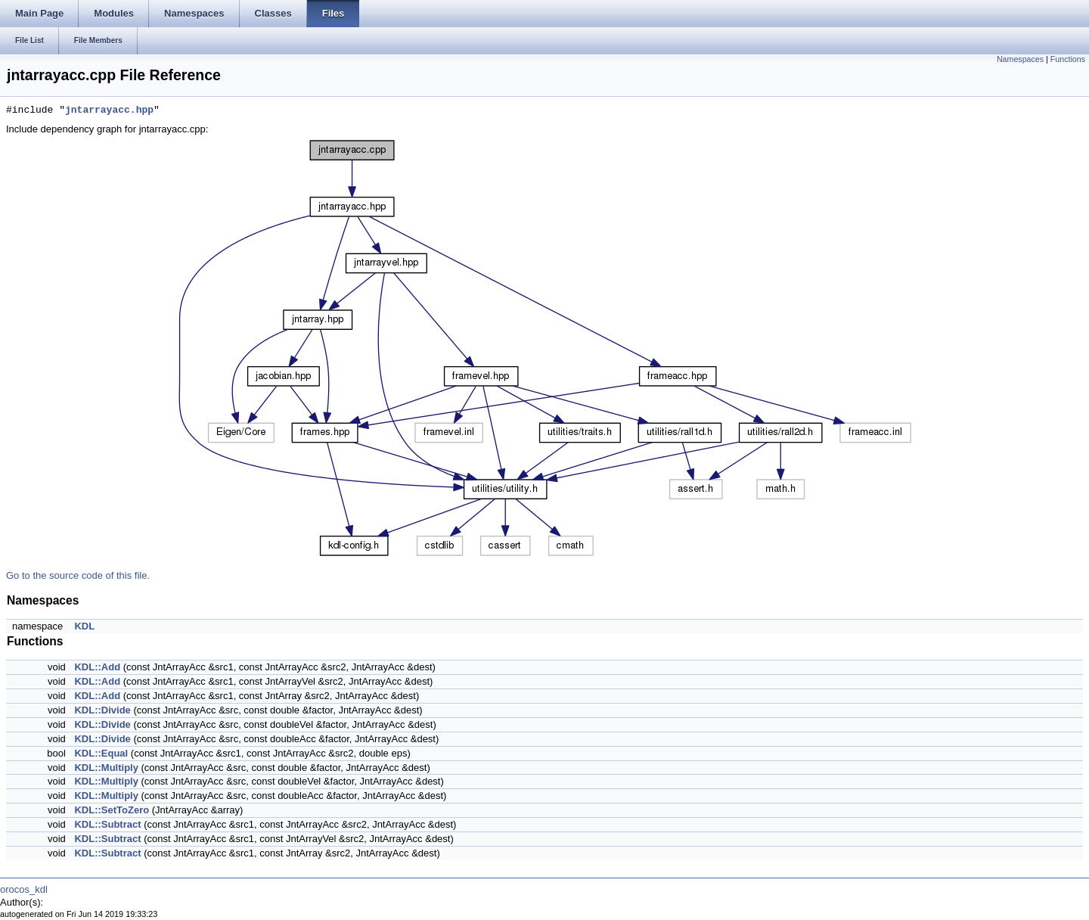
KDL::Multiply (106, 767)
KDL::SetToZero (111, 810)
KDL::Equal (101, 753)
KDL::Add (97, 667)
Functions (1067, 59)
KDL (84, 626)
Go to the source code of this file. (78, 575)
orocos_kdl (24, 889)
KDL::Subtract (107, 824)
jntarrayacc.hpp (109, 110)
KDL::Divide (102, 710)
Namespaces (1020, 59)
